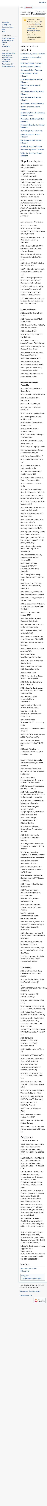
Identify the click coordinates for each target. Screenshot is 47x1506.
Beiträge (37, 24)
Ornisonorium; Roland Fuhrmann (32, 150)
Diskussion (31, 24)
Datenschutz (24, 1291)
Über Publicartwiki (34, 1291)
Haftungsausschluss (26, 1295)
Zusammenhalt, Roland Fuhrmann (32, 54)
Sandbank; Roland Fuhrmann (31, 146)
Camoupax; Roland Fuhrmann (31, 70)
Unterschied (31, 28)
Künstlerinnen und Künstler (31, 1278)
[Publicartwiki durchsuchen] (41, 12)
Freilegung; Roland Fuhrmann (31, 63)
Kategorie (24, 1276)
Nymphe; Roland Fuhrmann (30, 67)
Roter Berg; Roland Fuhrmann (31, 131)
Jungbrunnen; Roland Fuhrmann (32, 103)
